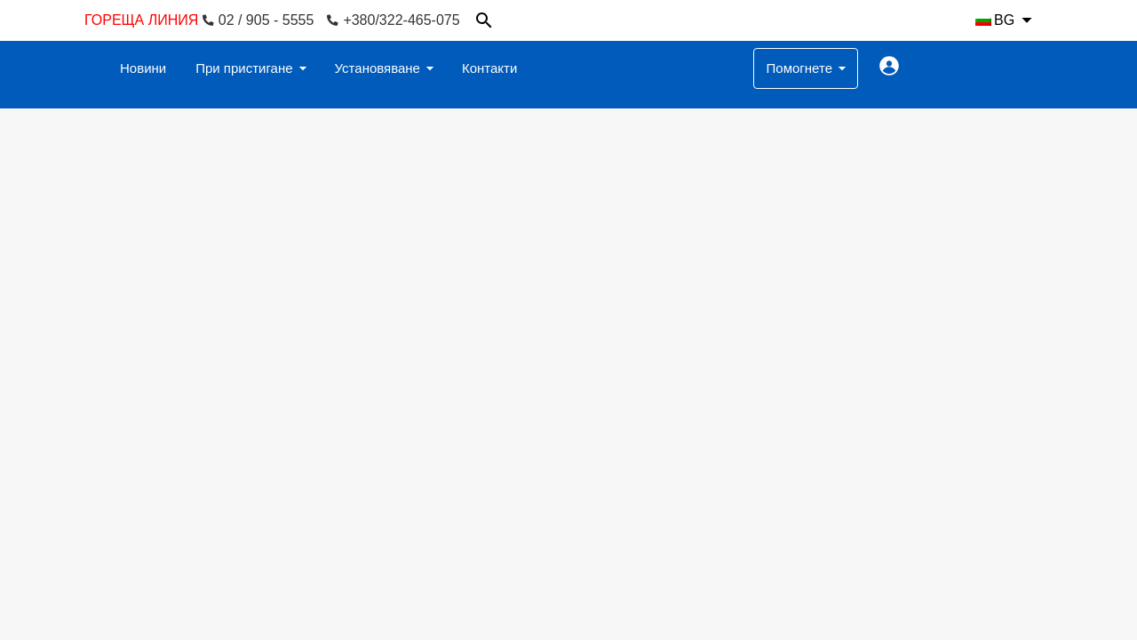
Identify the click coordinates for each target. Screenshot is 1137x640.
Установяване (377, 68)
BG (994, 20)
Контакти (489, 68)
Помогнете (799, 68)
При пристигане (243, 68)
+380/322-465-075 (393, 20)
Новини (143, 68)
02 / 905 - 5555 (258, 20)
